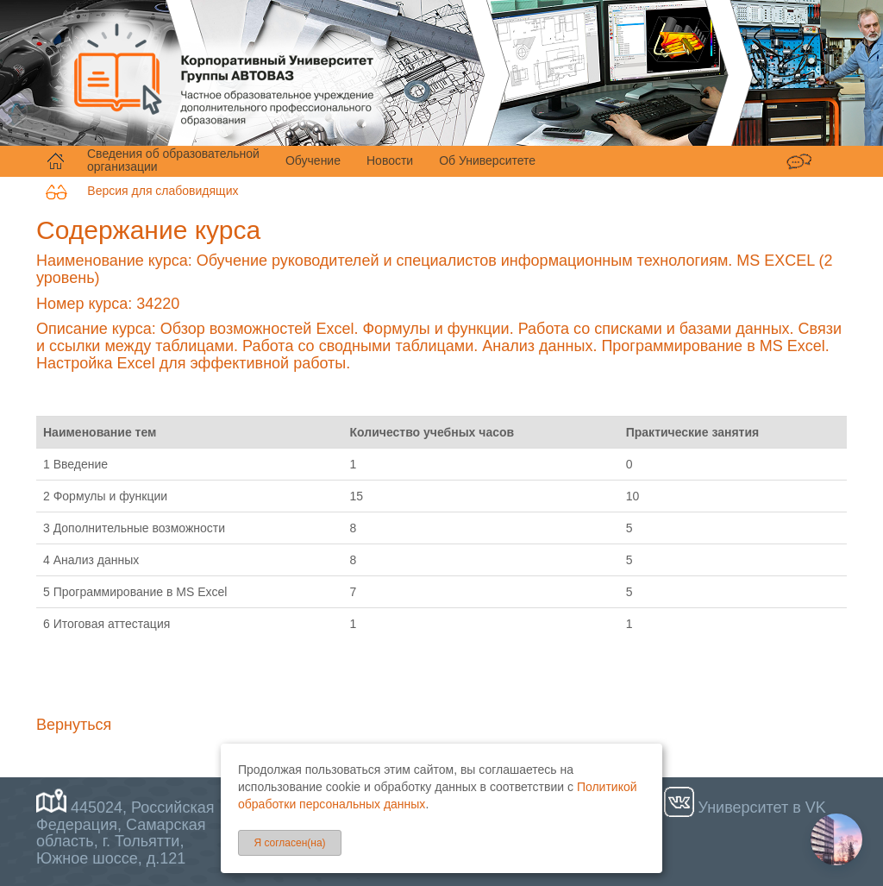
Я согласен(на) (289, 843)
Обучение (313, 160)
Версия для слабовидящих (142, 191)
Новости (389, 160)
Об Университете (487, 160)
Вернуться (73, 724)
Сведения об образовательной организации (173, 160)
